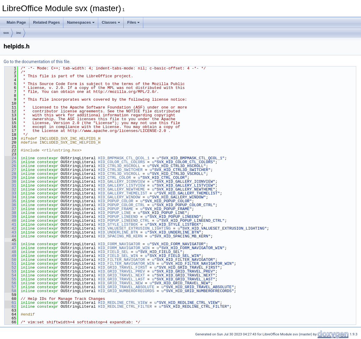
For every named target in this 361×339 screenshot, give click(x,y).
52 (10, 267)
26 (10, 166)
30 (10, 181)
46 (10, 244)
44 (10, 236)
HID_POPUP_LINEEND (118, 216)
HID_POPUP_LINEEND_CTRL (124, 220)
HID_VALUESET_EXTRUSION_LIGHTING (134, 228)
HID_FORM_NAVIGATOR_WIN (124, 248)
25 (10, 162)
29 (10, 177)
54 (10, 275)
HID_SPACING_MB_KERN (120, 236)
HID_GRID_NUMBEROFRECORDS (126, 291)
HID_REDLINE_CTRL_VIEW (122, 302)
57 (10, 287)
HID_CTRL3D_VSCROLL (119, 173)
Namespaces (81, 22)
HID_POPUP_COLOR (115, 201)
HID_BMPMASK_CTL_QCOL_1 (124, 158)
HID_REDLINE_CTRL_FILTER (125, 306)
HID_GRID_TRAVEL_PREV (121, 271)
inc (18, 33)
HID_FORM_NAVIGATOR (119, 244)
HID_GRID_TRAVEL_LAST (121, 279)
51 (10, 263)
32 (10, 189)
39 (10, 216)
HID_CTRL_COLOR (114, 177)
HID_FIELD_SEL (113, 252)
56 (10, 283)
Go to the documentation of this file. (37, 61)
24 (10, 158)
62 (10, 306)
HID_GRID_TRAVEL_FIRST (122, 267)
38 (10, 212)
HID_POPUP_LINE (114, 212)
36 (10, 205)
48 (10, 252)
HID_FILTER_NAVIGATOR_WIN (126, 263)
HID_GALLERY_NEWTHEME (121, 189)
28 (10, 173)
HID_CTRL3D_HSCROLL (119, 166)
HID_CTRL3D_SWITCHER (120, 170)
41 (10, 224)
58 (10, 291)
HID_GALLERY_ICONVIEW (121, 181)
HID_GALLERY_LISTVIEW (121, 185)
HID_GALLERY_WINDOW (119, 197)
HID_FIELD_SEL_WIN (118, 255)
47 (10, 248)
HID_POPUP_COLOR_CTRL (121, 205)
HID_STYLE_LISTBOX (118, 224)
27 (10, 170)
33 (10, 193)
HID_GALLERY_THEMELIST (122, 193)
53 (10, 271)
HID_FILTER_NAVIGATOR (121, 259)
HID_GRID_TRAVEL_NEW (120, 283)
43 (10, 232)
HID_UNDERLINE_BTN (118, 232)
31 (10, 185)
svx (6, 33)
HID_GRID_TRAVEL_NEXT (121, 275)
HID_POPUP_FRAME (115, 209)
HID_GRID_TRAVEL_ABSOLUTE (126, 287)
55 (10, 279)
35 (10, 201)
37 (10, 209)
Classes (111, 22)
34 (10, 197)
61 (10, 302)
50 (10, 259)
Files (133, 22)
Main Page (16, 22)
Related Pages (46, 22)
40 (10, 220)
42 (10, 228)
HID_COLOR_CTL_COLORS (121, 162)
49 (10, 255)
